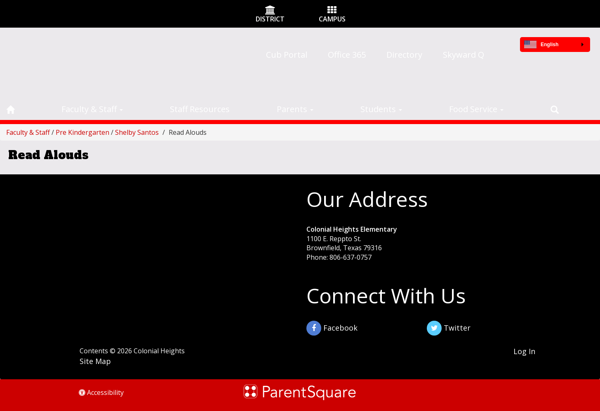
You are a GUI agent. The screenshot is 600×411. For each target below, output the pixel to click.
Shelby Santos (137, 132)
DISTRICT (270, 18)
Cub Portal (286, 54)
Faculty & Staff (92, 109)
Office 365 (347, 54)
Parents (295, 109)
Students (381, 109)
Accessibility (101, 392)
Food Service (476, 109)
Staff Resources (200, 109)
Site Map (95, 361)
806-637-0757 (350, 257)
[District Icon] (270, 10)
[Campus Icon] (331, 10)
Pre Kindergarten (82, 132)
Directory (404, 54)
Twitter (449, 328)
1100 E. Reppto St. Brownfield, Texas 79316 (344, 243)
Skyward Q (463, 54)
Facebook (332, 328)
